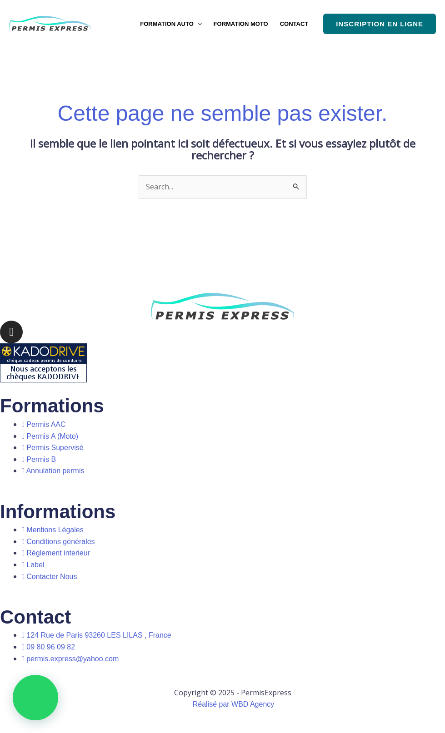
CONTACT (294, 23)
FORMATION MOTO (241, 23)
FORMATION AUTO (170, 23)
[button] (198, 23)
